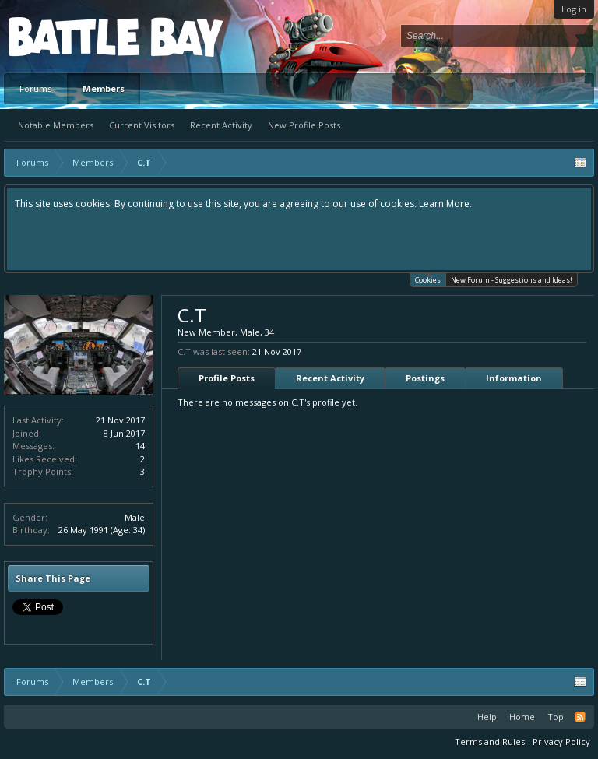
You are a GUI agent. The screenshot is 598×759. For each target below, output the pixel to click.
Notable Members (55, 125)
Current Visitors (141, 125)
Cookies (428, 279)
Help (487, 716)
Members (104, 88)
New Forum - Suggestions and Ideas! (511, 280)
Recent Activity (221, 125)
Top (555, 716)
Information (514, 378)
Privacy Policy (561, 741)
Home (522, 716)
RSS (580, 717)
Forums (35, 88)
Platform (65, 36)
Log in (573, 9)
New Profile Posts (304, 125)
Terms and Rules (490, 741)
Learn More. (445, 203)
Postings (425, 378)
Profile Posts (227, 378)
